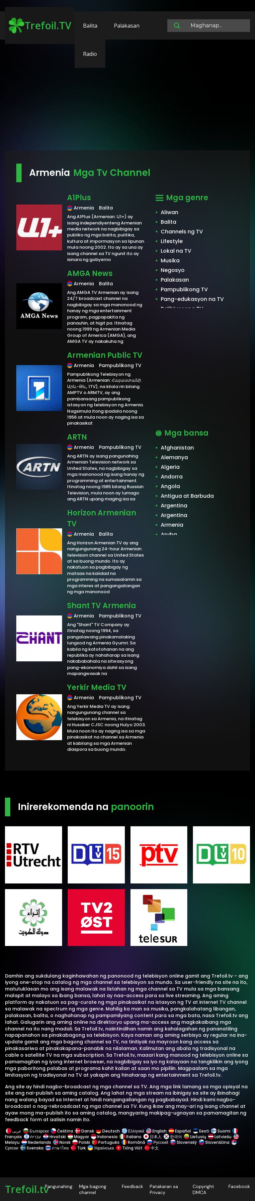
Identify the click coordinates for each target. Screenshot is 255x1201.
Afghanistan (177, 448)
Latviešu (219, 1136)
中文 (151, 1148)
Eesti (201, 1131)
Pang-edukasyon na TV (192, 299)
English (156, 1131)
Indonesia (104, 1136)
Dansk (84, 1131)
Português (106, 1142)
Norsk (61, 1142)
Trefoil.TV (40, 26)
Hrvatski (54, 1136)
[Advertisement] (127, 98)
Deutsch (108, 1131)
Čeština (62, 1131)
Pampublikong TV (184, 289)
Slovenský (183, 1142)
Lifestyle (172, 241)
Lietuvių (195, 1136)
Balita (90, 25)
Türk (78, 1148)
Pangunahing (58, 1186)
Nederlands (36, 1142)
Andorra (172, 476)
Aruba (169, 534)
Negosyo (173, 270)
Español (180, 1131)
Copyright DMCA (203, 1189)
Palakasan (126, 25)
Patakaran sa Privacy (164, 1189)
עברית (32, 1136)
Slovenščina (214, 1142)
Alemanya (174, 457)
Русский (157, 1142)
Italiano (130, 1136)
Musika (170, 260)
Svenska (31, 1148)
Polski (81, 1142)
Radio (90, 54)
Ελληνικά (133, 1131)
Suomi (220, 1131)
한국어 (173, 1136)
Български (36, 1131)
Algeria (170, 467)
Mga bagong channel (92, 1189)
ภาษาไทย (57, 1148)
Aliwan (169, 212)
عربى (13, 1131)
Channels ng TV (182, 231)
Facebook (239, 1186)
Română (133, 1142)
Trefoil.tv (27, 1189)
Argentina (174, 505)
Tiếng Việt (129, 1148)
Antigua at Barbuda (187, 496)
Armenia (172, 525)
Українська (101, 1148)
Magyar (78, 1136)
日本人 (152, 1136)
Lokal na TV (176, 251)
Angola (170, 486)
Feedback (132, 1186)
